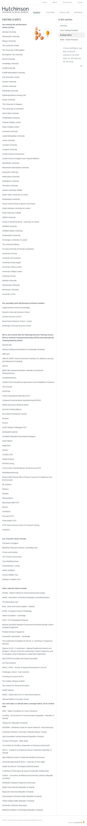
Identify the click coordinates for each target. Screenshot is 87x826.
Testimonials (67, 2)
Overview (63, 26)
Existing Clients (66, 35)
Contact (80, 2)
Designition (78, 822)
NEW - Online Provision (69, 40)
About (55, 2)
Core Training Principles (69, 30)
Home (44, 2)
